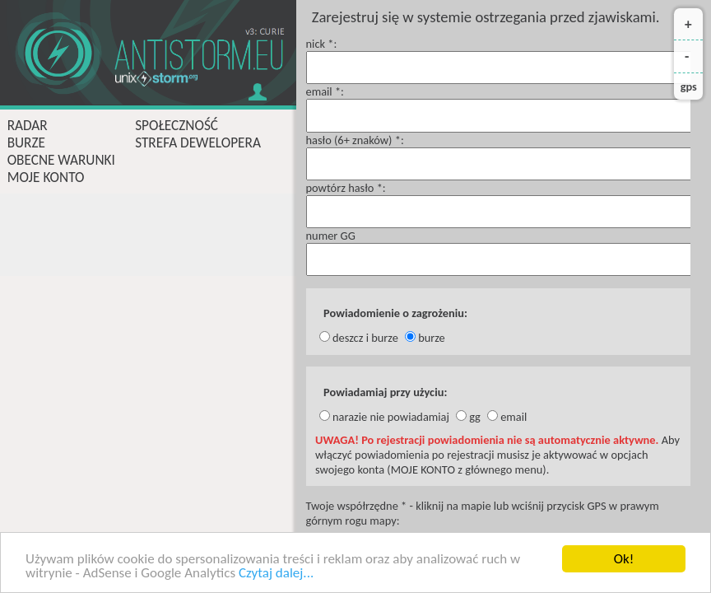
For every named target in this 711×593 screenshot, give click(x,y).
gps (689, 86)
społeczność (176, 125)
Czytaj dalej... (276, 573)
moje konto (46, 177)
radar (27, 125)
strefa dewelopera (198, 143)
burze (26, 143)
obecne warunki (61, 160)
